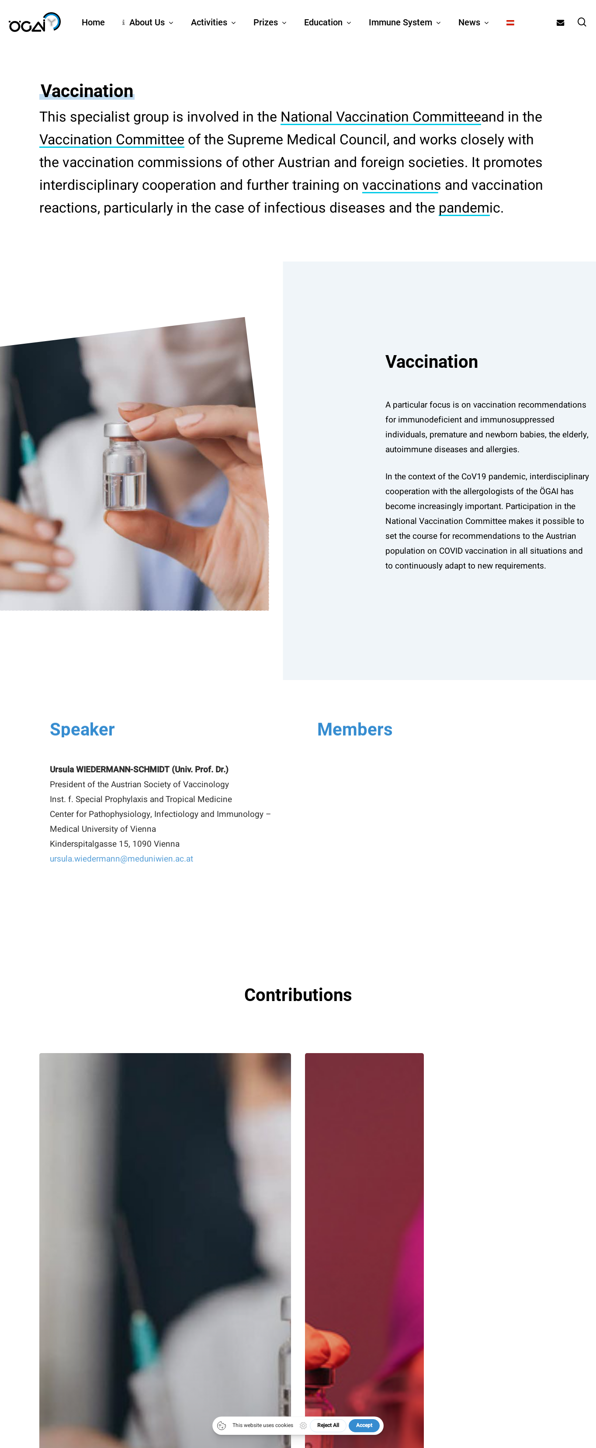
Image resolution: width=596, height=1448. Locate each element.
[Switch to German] (510, 22)
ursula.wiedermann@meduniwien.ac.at (121, 882)
